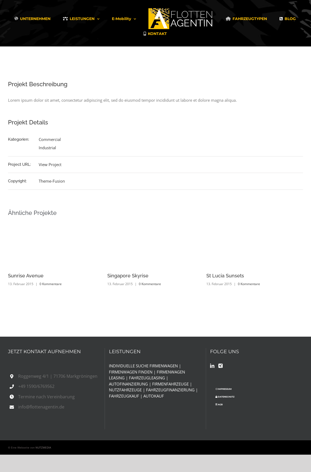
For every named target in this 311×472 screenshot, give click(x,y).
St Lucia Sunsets (225, 275)
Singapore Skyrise (127, 275)
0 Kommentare (51, 284)
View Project (50, 164)
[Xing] (220, 366)
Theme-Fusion (52, 181)
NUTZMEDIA (43, 447)
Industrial (47, 147)
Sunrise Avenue (26, 275)
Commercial (50, 139)
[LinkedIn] (212, 366)
